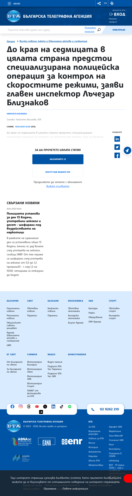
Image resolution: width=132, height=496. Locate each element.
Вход (119, 14)
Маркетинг (115, 431)
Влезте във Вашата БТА (57, 172)
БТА (91, 421)
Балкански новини (53, 310)
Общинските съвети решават (14, 325)
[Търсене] (99, 30)
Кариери (93, 456)
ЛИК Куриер (95, 321)
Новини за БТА (96, 438)
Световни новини (32, 310)
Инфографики (77, 354)
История (93, 447)
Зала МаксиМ (116, 435)
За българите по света (14, 370)
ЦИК (9, 345)
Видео (52, 354)
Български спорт (114, 317)
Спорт (113, 301)
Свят (30, 301)
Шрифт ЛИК (115, 427)
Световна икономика (74, 310)
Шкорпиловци (96, 465)
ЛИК (91, 301)
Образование (96, 317)
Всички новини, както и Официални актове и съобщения (53, 41)
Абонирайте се (58, 159)
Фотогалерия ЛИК (34, 377)
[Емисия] (107, 30)
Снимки (32, 354)
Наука (92, 312)
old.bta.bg (114, 460)
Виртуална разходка (94, 432)
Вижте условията (57, 186)
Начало (11, 41)
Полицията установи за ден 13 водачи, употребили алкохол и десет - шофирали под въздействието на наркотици (24, 223)
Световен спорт (114, 310)
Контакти (114, 449)
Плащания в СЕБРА (115, 455)
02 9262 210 (109, 409)
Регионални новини (13, 317)
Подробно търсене (90, 29)
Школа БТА (94, 460)
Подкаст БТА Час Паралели (55, 368)
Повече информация (75, 488)
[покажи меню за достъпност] (127, 478)
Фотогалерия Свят (34, 370)
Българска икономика (74, 317)
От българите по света (15, 363)
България (13, 301)
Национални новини (13, 310)
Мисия (92, 443)
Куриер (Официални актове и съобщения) (13, 336)
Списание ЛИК (116, 440)
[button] (99, 3)
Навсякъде (118, 30)
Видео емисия (55, 362)
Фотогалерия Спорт (34, 385)
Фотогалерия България (34, 363)
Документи (95, 451)
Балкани (53, 301)
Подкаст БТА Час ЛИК (54, 375)
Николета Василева (17, 113)
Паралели (32, 315)
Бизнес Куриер (75, 322)
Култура (93, 308)
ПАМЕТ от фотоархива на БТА (34, 393)
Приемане (50, 488)
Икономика (75, 301)
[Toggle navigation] (13, 3)
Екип (111, 444)
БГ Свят (11, 354)
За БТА (92, 427)
